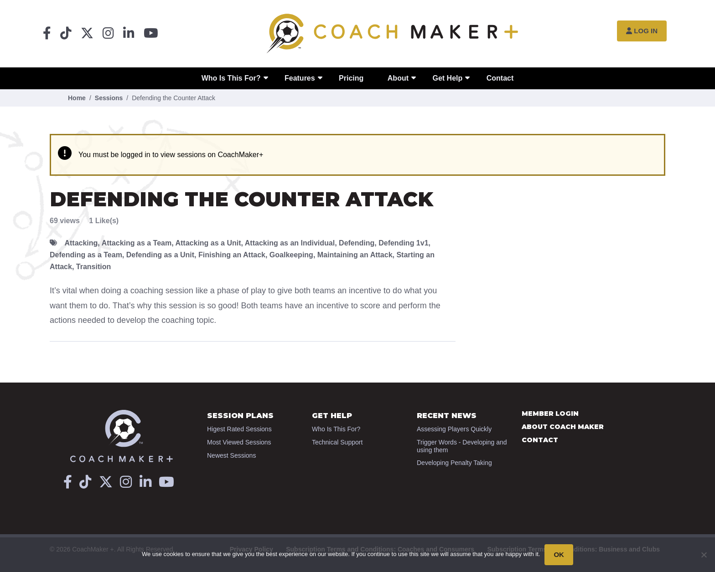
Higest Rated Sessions (239, 429)
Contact (500, 78)
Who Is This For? (231, 78)
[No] (703, 554)
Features (300, 78)
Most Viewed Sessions (239, 442)
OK (559, 554)
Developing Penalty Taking (454, 462)
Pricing (351, 78)
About (398, 78)
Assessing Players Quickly (454, 429)
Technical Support (337, 442)
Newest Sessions (231, 455)
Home (77, 98)
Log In (642, 31)
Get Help (447, 78)
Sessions (109, 98)
